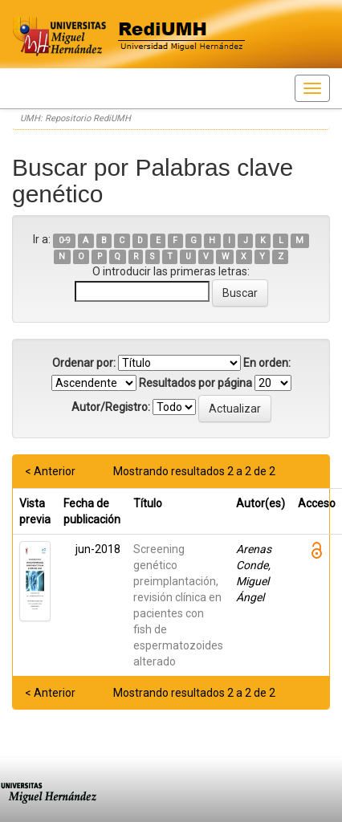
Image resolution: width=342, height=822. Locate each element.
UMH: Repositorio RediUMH (75, 118)
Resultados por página (195, 382)
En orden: (267, 362)
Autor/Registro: (110, 407)
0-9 (65, 240)
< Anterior (50, 471)
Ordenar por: (84, 362)
